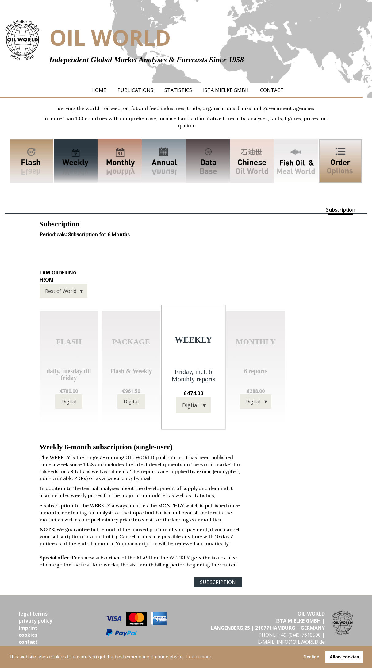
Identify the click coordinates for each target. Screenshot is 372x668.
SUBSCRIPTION (218, 582)
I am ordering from (58, 276)
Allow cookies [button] (344, 657)
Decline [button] (311, 657)
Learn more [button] (198, 656)
